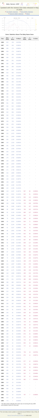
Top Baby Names (12, 12)
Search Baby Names (16, 14)
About (9, 415)
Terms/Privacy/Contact (18, 415)
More (28, 14)
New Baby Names (27, 12)
